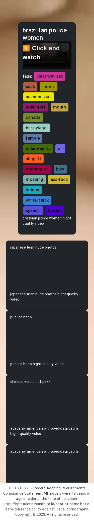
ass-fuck (59, 179)
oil (60, 148)
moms (48, 86)
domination (37, 168)
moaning (34, 179)
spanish (33, 210)
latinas (32, 189)
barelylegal (37, 127)
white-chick (37, 200)
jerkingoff (36, 106)
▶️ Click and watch (41, 53)
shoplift (33, 158)
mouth (59, 106)
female (33, 138)
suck (30, 86)
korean (55, 210)
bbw (60, 168)
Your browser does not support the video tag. (47, 271)
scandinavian (39, 96)
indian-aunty (38, 148)
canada (33, 117)
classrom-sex (49, 76)
